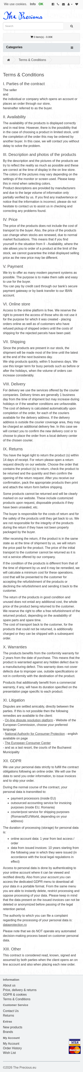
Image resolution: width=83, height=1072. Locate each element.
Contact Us (11, 1011)
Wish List (9, 1052)
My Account (11, 1043)
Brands (8, 1032)
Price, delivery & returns (20, 990)
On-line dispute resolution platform (29, 720)
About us (9, 985)
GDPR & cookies (15, 994)
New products (12, 1027)
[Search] (71, 26)
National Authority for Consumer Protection (35, 733)
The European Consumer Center (28, 743)
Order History (12, 1048)
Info (33, 4)
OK (41, 4)
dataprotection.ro (15, 924)
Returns (8, 1015)
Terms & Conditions (32, 60)
